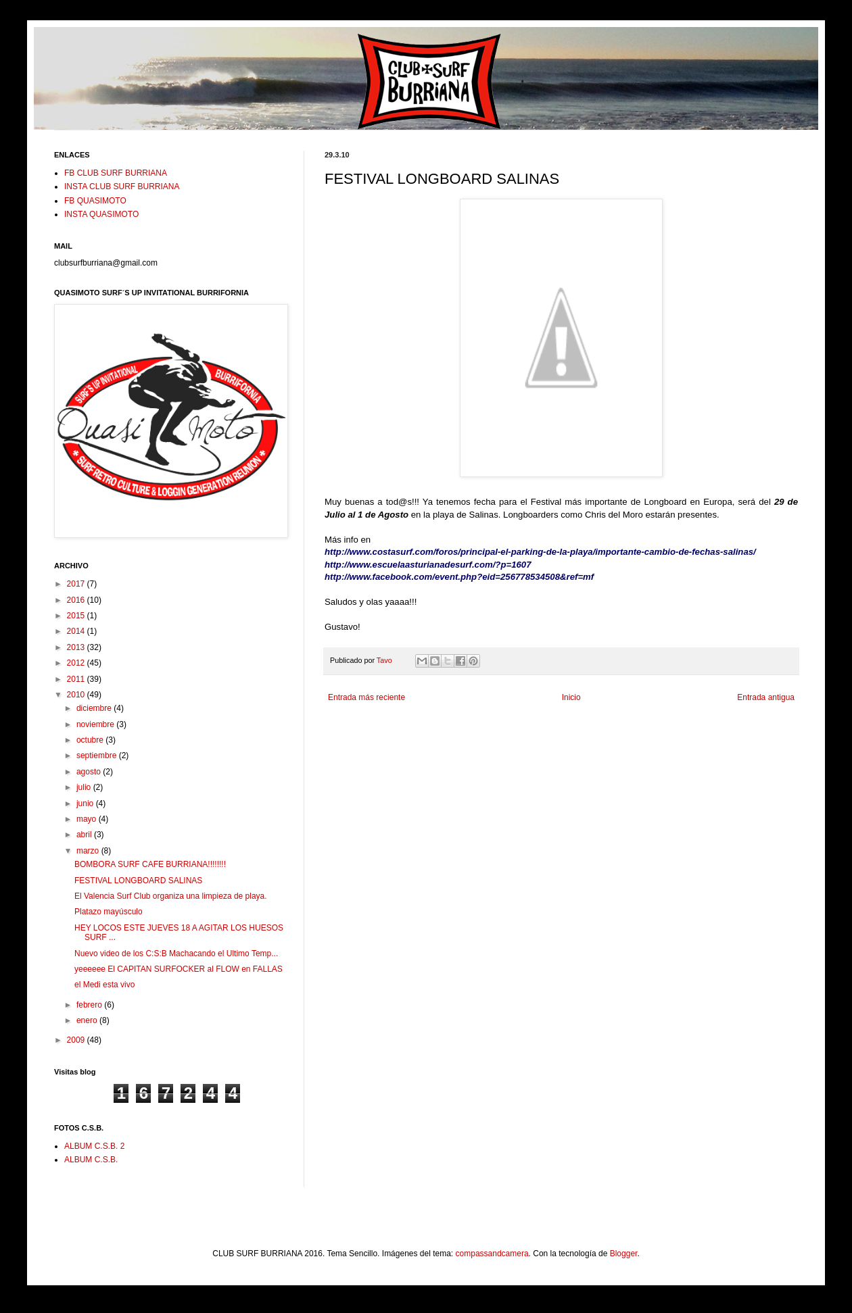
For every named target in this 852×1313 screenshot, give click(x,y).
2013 (77, 647)
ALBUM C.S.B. (91, 1159)
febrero (90, 1005)
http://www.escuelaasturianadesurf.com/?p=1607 (428, 565)
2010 (77, 694)
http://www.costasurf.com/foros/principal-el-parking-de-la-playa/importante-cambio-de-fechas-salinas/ (540, 552)
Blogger (624, 1253)
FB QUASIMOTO (95, 200)
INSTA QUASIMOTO (101, 214)
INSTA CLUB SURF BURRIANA (121, 186)
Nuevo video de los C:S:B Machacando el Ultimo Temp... (176, 953)
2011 (77, 679)
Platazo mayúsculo (108, 911)
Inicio (571, 697)
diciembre (95, 708)
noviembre (96, 724)
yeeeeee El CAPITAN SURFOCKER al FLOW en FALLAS (178, 969)
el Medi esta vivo (104, 984)
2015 (77, 615)
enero (87, 1020)
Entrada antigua (766, 697)
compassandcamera (492, 1253)
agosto (89, 771)
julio (84, 787)
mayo (87, 819)
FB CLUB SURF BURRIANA (115, 173)
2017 (77, 584)
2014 (77, 631)
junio (86, 803)
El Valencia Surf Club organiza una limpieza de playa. (170, 896)
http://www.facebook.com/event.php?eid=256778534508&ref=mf (459, 577)
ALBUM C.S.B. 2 (94, 1146)
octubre (90, 740)
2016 (77, 600)
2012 (77, 663)
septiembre (97, 755)
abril (85, 834)
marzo (88, 851)
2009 (77, 1040)
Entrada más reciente (366, 697)
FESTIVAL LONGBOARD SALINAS (138, 880)
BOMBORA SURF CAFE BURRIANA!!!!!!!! (150, 864)
